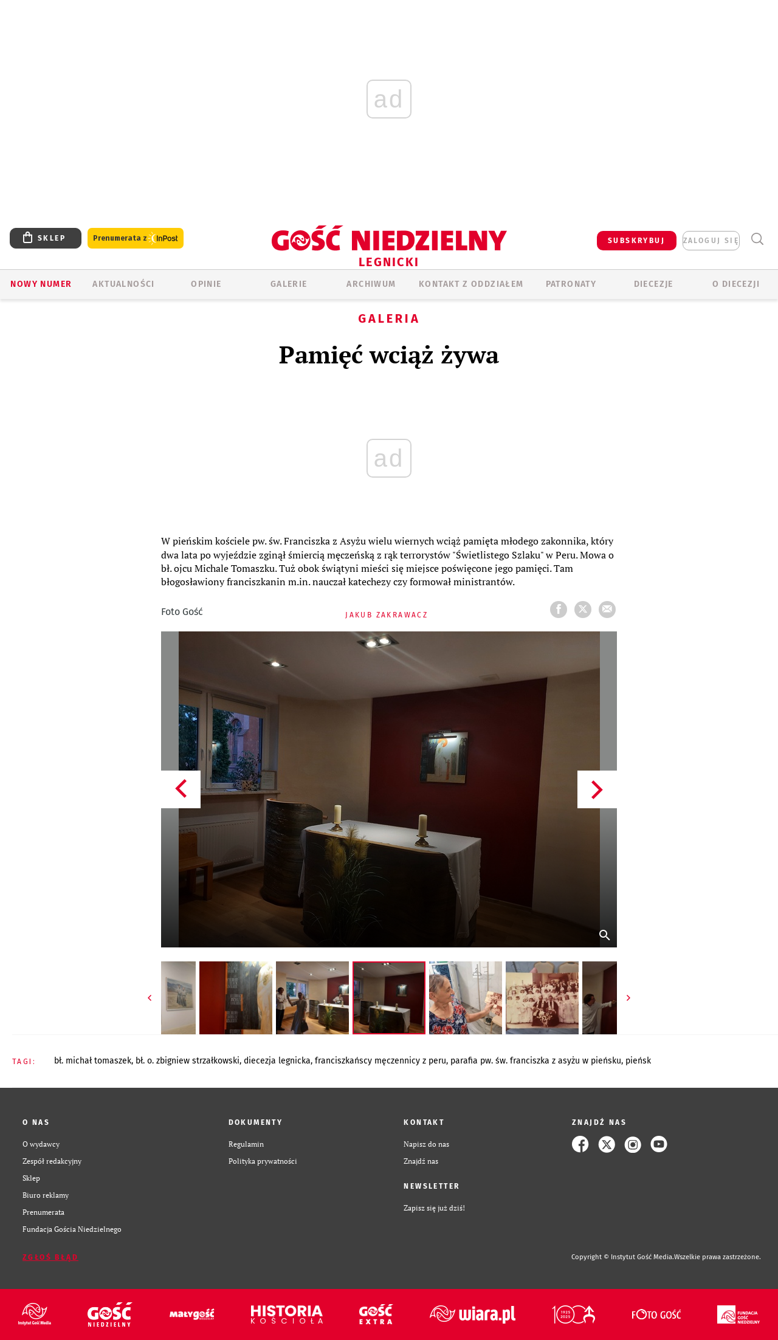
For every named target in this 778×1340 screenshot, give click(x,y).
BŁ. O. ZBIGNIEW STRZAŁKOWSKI (187, 1061)
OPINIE (206, 284)
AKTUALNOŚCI (123, 284)
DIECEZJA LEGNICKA (277, 1061)
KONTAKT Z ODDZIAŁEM (471, 284)
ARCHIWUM (371, 284)
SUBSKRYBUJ (636, 240)
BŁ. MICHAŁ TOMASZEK (92, 1061)
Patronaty (571, 284)
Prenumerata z (135, 239)
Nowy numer (41, 284)
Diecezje (653, 284)
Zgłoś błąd (50, 1257)
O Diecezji (736, 284)
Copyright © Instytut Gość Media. (622, 1257)
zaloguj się (711, 240)
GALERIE (289, 284)
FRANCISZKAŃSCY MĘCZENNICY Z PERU (380, 1061)
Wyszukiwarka (757, 239)
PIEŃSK (638, 1061)
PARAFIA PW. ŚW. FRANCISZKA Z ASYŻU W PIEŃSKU (535, 1061)
